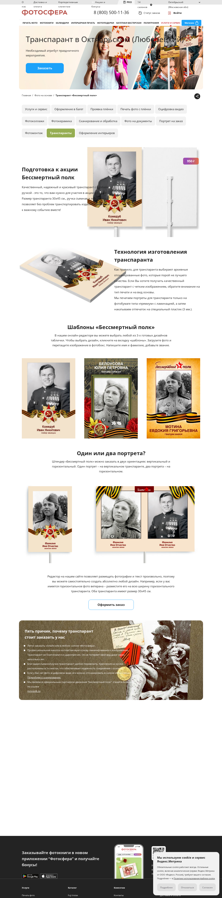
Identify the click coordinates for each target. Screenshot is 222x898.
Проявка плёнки (102, 111)
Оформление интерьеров (97, 135)
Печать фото (30, 24)
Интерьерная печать (83, 24)
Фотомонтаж (34, 135)
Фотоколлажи (34, 123)
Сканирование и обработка (98, 123)
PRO (129, 2)
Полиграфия (151, 24)
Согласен (207, 887)
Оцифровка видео (171, 111)
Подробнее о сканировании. (44, 680)
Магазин (189, 24)
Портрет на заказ (171, 123)
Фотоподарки (105, 24)
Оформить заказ (111, 607)
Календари (62, 24)
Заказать (44, 71)
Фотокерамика (61, 123)
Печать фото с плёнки (135, 111)
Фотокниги (47, 24)
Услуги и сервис (170, 24)
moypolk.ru (33, 693)
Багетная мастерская (128, 24)
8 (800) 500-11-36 (111, 13)
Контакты (119, 895)
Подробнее (166, 887)
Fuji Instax (73, 895)
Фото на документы (138, 123)
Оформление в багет (68, 111)
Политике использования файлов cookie (194, 878)
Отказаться (187, 887)
